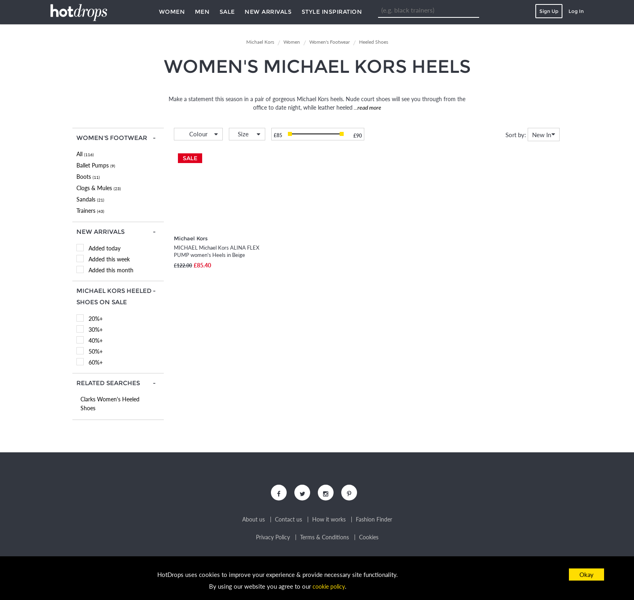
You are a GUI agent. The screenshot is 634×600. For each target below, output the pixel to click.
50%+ (96, 351)
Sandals (90, 199)
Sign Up (548, 11)
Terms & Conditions (324, 540)
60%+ (96, 362)
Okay (586, 574)
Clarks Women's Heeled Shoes (109, 403)
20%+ (96, 318)
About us (253, 522)
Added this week (109, 259)
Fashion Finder (374, 522)
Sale (227, 11)
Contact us (288, 522)
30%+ (96, 329)
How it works (329, 522)
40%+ (96, 340)
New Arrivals (268, 11)
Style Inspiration (332, 11)
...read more (367, 107)
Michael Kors (191, 238)
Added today (104, 248)
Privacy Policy (273, 540)
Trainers (90, 210)
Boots (88, 176)
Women (172, 11)
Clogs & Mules (98, 187)
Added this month (111, 270)
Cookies (368, 540)
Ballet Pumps (95, 165)
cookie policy (329, 586)
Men (202, 11)
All (85, 154)
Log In (576, 11)
